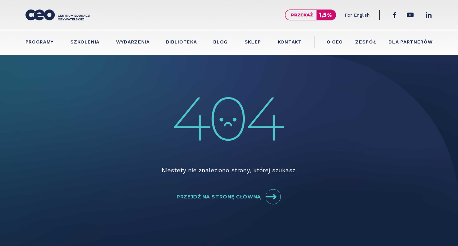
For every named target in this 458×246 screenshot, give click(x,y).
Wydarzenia (133, 42)
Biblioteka (181, 42)
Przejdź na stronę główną (229, 197)
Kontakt (290, 42)
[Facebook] (394, 15)
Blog (220, 42)
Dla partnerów (410, 42)
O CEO (335, 42)
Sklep (252, 42)
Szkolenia (84, 42)
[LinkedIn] (429, 15)
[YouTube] (410, 15)
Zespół (365, 42)
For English (357, 15)
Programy (39, 42)
